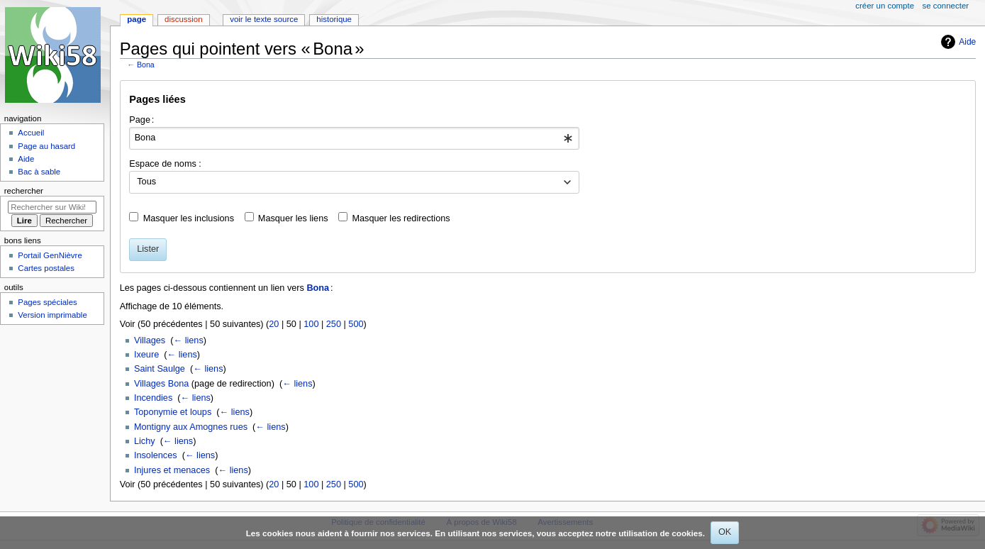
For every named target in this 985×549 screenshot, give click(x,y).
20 (274, 324)
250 (333, 324)
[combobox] (354, 138)
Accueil (31, 132)
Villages (149, 340)
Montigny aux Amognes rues (190, 427)
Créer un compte (884, 5)
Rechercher (23, 191)
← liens (188, 340)
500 (355, 324)
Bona (146, 64)
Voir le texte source (264, 19)
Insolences (155, 455)
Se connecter (946, 5)
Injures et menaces (172, 470)
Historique (334, 19)
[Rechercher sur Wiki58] (52, 207)
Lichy (144, 441)
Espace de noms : (165, 164)
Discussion (183, 19)
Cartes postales (46, 268)
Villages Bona (161, 384)
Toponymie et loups (172, 412)
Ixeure (146, 355)
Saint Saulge (159, 369)
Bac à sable (39, 171)
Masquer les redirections (401, 218)
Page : (141, 120)
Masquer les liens (293, 218)
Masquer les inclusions (188, 218)
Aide (967, 42)
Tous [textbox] (146, 182)
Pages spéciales (47, 302)
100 (311, 324)
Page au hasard (46, 146)
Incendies (153, 398)
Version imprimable (52, 315)
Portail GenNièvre (50, 255)
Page (136, 19)
